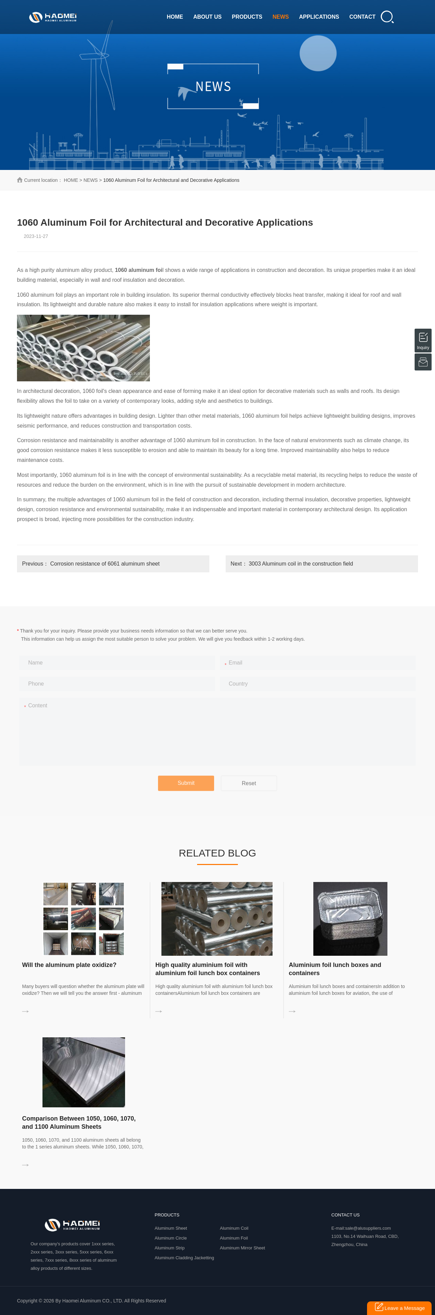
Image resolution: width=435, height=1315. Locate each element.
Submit (186, 788)
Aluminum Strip (170, 1247)
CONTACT (362, 17)
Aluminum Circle (171, 1238)
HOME (175, 17)
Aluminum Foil (234, 1238)
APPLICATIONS (319, 17)
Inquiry (423, 336)
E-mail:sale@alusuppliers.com (361, 1228)
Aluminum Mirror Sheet (242, 1247)
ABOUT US (207, 17)
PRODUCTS (247, 17)
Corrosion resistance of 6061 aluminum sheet (105, 564)
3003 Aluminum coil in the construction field (301, 564)
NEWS (281, 17)
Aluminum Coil (234, 1228)
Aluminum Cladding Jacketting (184, 1257)
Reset (249, 788)
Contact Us (345, 1214)
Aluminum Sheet (171, 1228)
